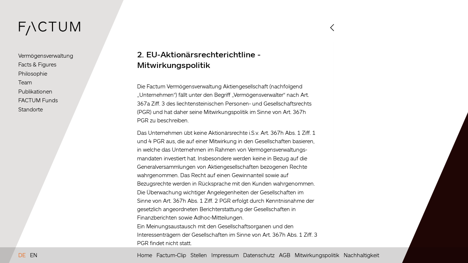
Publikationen (35, 91)
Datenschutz (259, 255)
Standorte (30, 109)
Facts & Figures (37, 64)
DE (22, 255)
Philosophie (32, 73)
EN (33, 255)
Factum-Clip (171, 255)
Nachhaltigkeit (361, 255)
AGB (284, 255)
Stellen (198, 255)
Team (25, 82)
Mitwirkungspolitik (317, 255)
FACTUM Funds (38, 100)
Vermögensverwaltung (45, 56)
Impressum (225, 255)
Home (144, 255)
